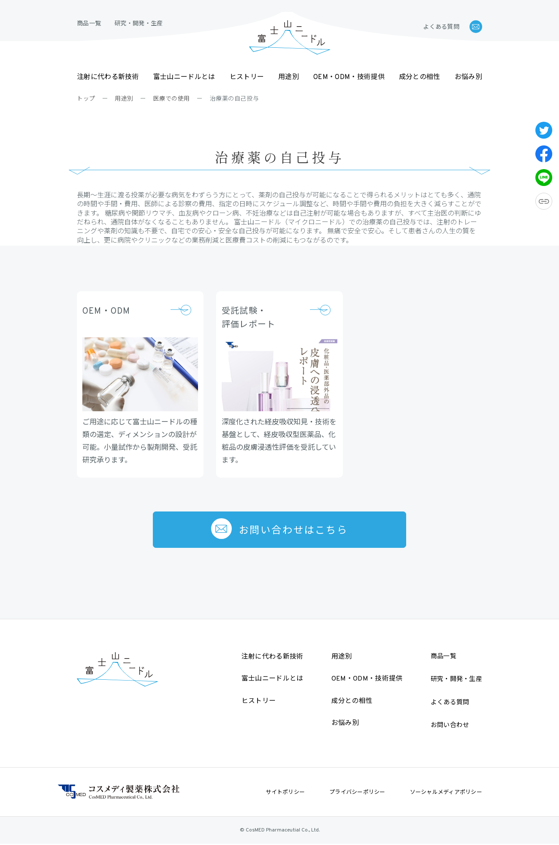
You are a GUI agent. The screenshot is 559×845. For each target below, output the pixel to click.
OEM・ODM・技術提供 (349, 77)
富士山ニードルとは (184, 77)
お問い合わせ (450, 726)
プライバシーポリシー (357, 792)
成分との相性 (419, 77)
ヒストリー (247, 77)
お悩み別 (468, 77)
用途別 (288, 77)
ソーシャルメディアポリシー (446, 792)
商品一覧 (89, 23)
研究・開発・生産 (138, 23)
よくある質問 (441, 27)
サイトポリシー (285, 792)
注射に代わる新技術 (108, 77)
